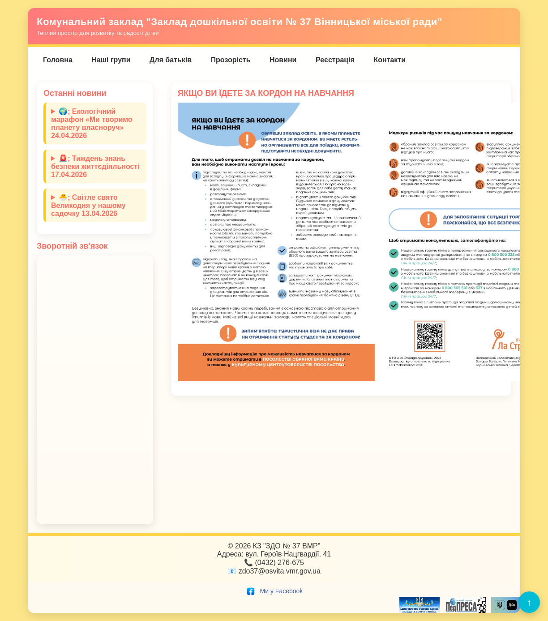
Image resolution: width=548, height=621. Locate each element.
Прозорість (231, 60)
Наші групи (110, 60)
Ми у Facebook (274, 591)
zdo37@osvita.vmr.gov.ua (280, 571)
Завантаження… (95, 389)
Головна (58, 60)
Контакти (389, 60)
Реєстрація (335, 60)
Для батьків (171, 60)
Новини (283, 60)
